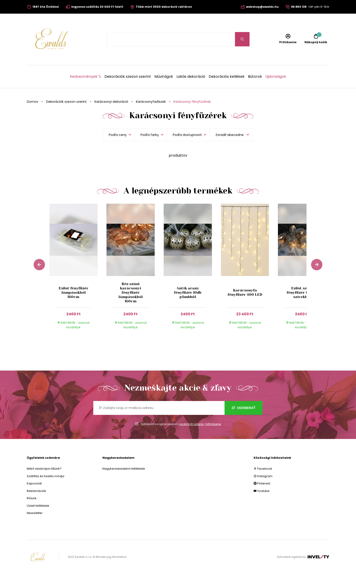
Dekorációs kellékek (227, 76)
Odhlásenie (213, 424)
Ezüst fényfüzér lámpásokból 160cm (73, 292)
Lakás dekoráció (190, 76)
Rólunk (32, 498)
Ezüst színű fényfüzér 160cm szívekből (302, 292)
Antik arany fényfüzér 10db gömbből (187, 292)
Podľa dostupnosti (187, 135)
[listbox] (231, 134)
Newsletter (35, 513)
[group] (78, 271)
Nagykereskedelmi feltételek (123, 468)
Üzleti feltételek (38, 506)
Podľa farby (150, 135)
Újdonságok (275, 76)
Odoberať (243, 408)
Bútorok (255, 76)
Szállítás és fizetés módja (45, 476)
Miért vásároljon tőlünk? (44, 468)
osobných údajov (191, 424)
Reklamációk (36, 491)
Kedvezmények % (85, 76)
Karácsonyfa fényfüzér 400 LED (244, 292)
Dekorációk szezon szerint (127, 76)
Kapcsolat (34, 483)
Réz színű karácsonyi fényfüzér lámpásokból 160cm (131, 292)
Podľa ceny (118, 135)
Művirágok (163, 76)
